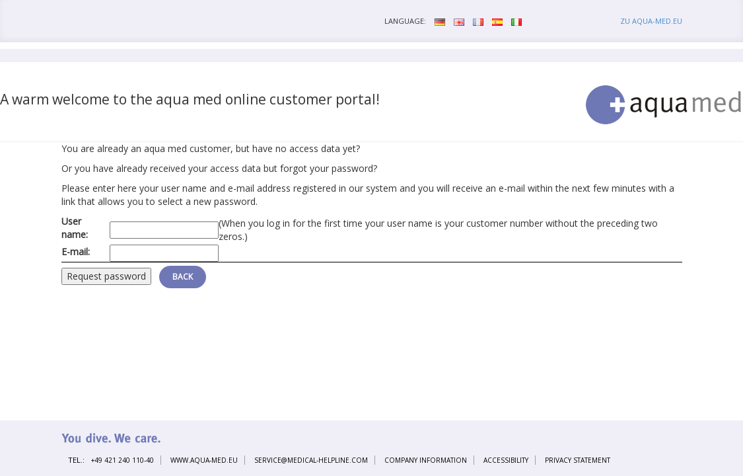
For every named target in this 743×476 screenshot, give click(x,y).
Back (182, 276)
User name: (74, 228)
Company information (425, 460)
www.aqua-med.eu (204, 460)
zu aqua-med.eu (651, 21)
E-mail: (75, 251)
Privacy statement (577, 460)
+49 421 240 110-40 (122, 460)
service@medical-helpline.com (311, 460)
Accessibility (505, 460)
